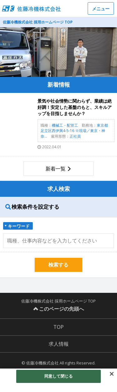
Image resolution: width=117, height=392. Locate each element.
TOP (58, 326)
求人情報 (59, 343)
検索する (58, 264)
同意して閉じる (58, 377)
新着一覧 (56, 168)
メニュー (101, 9)
